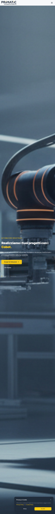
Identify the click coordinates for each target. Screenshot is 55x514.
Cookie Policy (29, 504)
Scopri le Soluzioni (11, 262)
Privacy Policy (20, 504)
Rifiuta (25, 508)
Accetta (43, 508)
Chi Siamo (7, 268)
